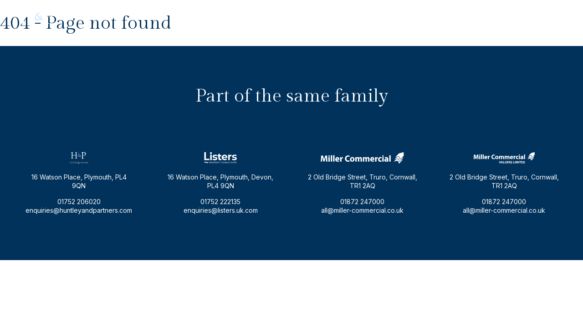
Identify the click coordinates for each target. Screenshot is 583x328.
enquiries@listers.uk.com (221, 210)
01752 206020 (541, 16)
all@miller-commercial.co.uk (362, 210)
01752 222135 (220, 201)
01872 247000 (362, 201)
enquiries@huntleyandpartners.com (457, 16)
